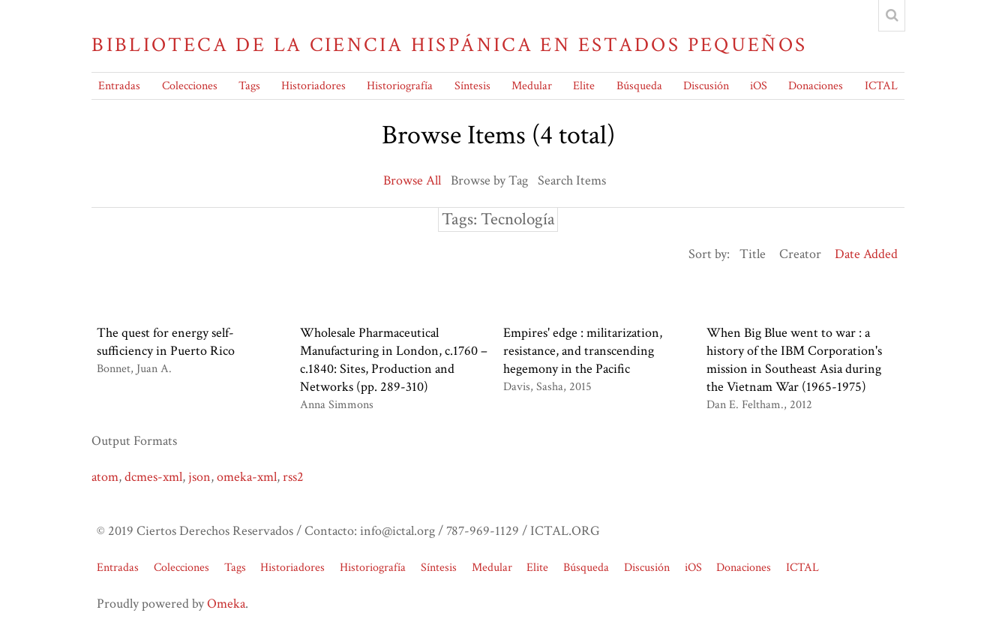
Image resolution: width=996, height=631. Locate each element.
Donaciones (815, 86)
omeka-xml (247, 476)
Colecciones (190, 86)
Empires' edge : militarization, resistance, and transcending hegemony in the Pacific (582, 350)
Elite (584, 86)
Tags (249, 86)
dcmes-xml (153, 476)
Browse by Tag (489, 180)
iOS (758, 86)
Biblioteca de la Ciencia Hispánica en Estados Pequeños (449, 45)
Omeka (226, 603)
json (199, 476)
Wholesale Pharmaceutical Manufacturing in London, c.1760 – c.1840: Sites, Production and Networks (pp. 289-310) (394, 359)
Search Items (572, 180)
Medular (532, 86)
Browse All (412, 180)
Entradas (119, 86)
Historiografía (400, 86)
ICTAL (881, 86)
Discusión (706, 86)
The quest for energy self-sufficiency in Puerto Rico (166, 341)
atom (105, 476)
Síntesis (472, 86)
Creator (800, 254)
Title (753, 254)
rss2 (293, 476)
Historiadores (313, 86)
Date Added (866, 254)
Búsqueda (639, 86)
